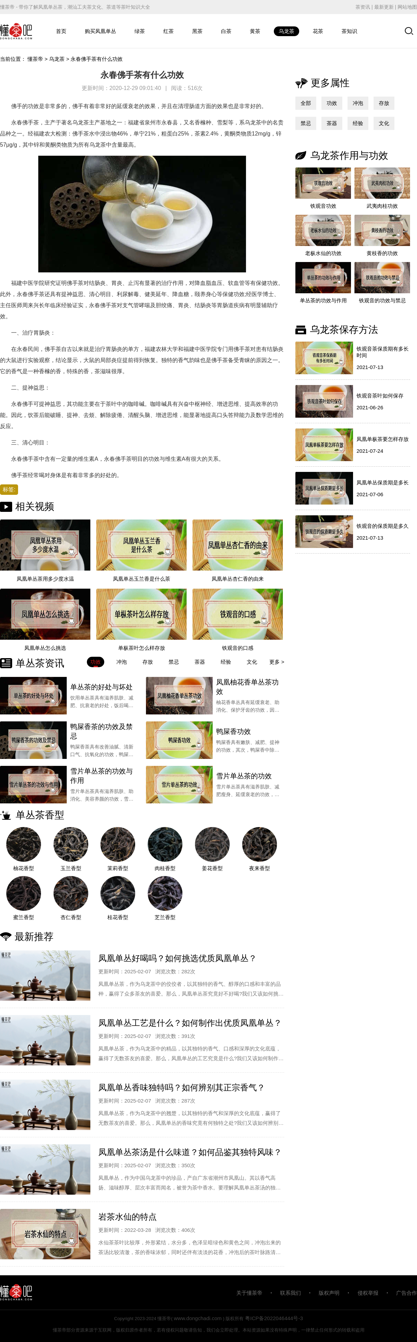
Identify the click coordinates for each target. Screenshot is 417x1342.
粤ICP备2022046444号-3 (274, 1318)
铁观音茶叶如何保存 (380, 396)
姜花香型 (212, 868)
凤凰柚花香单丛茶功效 (247, 686)
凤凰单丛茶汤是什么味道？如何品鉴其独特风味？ (190, 1152)
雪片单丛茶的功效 (244, 776)
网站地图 (407, 7)
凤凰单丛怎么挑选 (45, 648)
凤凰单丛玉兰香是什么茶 (141, 579)
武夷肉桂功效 (382, 206)
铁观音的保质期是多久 (383, 526)
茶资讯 (362, 7)
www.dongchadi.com (198, 1318)
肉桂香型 (165, 868)
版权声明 (329, 1293)
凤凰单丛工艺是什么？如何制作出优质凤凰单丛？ (190, 1023)
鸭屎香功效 (233, 731)
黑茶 (197, 31)
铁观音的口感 (237, 648)
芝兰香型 (165, 917)
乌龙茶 (286, 31)
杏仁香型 (70, 917)
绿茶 (139, 31)
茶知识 (349, 31)
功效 (332, 103)
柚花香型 (23, 868)
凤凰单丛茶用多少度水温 (45, 579)
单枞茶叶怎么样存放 (141, 648)
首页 (61, 31)
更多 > (276, 662)
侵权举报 (368, 1293)
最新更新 (384, 7)
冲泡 (358, 103)
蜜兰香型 (23, 917)
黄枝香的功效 (382, 253)
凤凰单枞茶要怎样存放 (383, 439)
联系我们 (290, 1293)
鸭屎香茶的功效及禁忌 (101, 731)
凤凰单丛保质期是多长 (383, 482)
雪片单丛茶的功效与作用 (101, 775)
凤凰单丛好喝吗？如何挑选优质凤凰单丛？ (177, 958)
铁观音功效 (323, 206)
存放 (384, 103)
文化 (384, 123)
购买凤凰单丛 (100, 31)
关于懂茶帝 (249, 1293)
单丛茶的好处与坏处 (101, 687)
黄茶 (255, 31)
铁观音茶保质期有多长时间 (383, 352)
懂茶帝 (35, 59)
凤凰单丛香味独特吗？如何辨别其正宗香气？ (181, 1087)
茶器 (332, 123)
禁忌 (306, 123)
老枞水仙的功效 (323, 253)
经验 (358, 123)
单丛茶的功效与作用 (323, 300)
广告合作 (406, 1293)
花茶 (318, 31)
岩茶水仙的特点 (127, 1216)
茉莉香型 (117, 868)
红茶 (168, 31)
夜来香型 (259, 868)
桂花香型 (117, 917)
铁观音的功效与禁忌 (382, 300)
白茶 (226, 31)
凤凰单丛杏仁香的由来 (238, 579)
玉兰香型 (70, 868)
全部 (306, 103)
